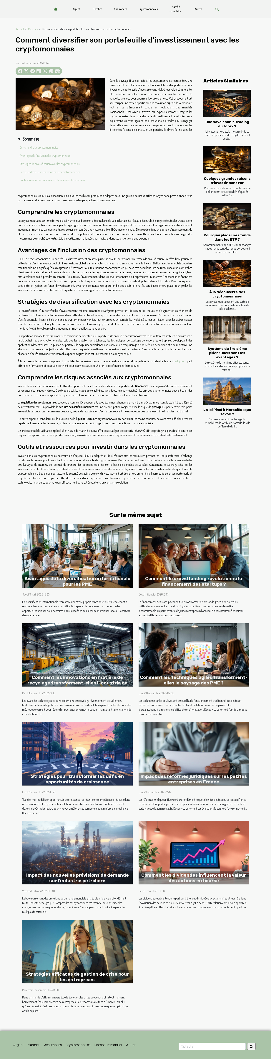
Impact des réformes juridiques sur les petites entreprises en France (193, 779)
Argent (76, 9)
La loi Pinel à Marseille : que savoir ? (227, 412)
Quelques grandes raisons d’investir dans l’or (227, 180)
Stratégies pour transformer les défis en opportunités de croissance (77, 779)
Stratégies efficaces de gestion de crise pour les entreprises (77, 976)
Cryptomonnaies (148, 9)
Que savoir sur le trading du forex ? (227, 124)
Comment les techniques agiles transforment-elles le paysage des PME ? (193, 680)
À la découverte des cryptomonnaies (227, 294)
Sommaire (30, 139)
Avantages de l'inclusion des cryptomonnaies (45, 155)
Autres (198, 9)
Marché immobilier (175, 9)
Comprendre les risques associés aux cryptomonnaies (50, 172)
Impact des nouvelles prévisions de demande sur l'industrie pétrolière (77, 877)
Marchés (97, 9)
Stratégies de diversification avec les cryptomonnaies (49, 164)
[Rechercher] (212, 1046)
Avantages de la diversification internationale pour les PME (77, 581)
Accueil (20, 29)
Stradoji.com (179, 361)
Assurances (120, 9)
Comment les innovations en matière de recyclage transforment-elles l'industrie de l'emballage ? (77, 683)
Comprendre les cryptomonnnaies (39, 147)
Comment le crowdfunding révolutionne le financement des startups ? (193, 581)
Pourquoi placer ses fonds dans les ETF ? (227, 237)
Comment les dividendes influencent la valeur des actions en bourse (193, 877)
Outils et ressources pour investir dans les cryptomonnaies (52, 180)
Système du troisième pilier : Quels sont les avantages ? (227, 353)
